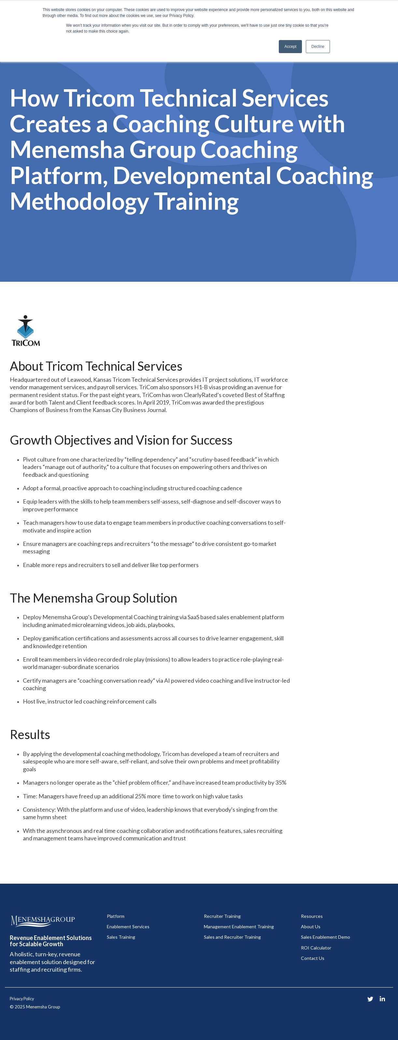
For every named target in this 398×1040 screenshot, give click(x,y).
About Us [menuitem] (310, 926)
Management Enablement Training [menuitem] (239, 926)
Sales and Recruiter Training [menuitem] (232, 937)
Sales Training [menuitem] (121, 937)
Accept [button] (290, 46)
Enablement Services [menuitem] (128, 926)
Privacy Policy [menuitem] (22, 998)
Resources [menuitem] (312, 916)
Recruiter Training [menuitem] (222, 916)
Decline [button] (317, 46)
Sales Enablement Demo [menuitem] (325, 937)
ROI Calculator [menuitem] (316, 947)
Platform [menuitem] (115, 916)
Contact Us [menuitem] (312, 958)
